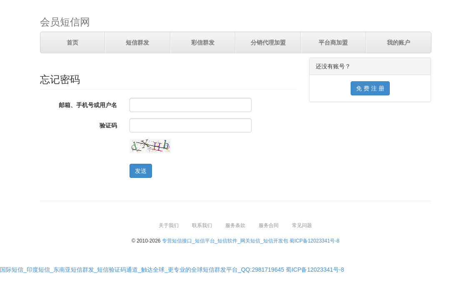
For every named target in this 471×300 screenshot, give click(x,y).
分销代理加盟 (268, 42)
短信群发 (137, 42)
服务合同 (269, 225)
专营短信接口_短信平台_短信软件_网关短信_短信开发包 (225, 241)
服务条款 (235, 225)
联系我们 (202, 225)
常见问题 (302, 225)
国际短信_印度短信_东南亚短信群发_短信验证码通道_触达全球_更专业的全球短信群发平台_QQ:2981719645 (142, 269)
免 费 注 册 (370, 88)
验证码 (108, 125)
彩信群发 (202, 42)
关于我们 (169, 225)
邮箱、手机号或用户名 (88, 105)
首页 (72, 42)
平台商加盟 (333, 42)
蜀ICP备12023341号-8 (314, 241)
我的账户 (398, 42)
